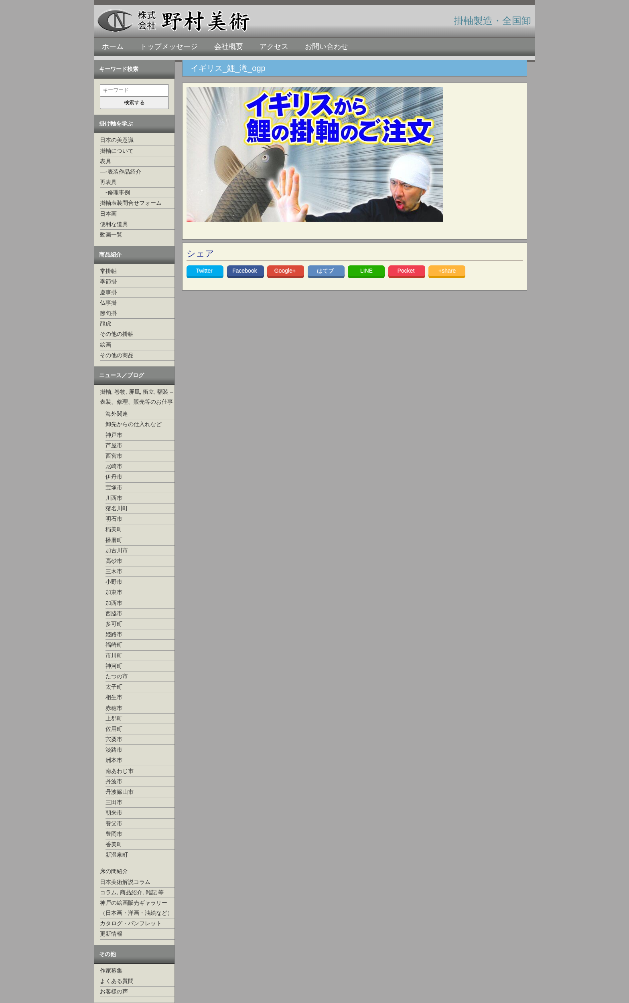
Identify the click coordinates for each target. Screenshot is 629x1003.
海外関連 (117, 414)
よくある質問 (117, 981)
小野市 (114, 581)
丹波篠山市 (120, 792)
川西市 (114, 498)
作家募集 (111, 970)
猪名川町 (117, 508)
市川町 (114, 655)
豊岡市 (114, 834)
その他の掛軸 (117, 334)
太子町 (114, 686)
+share (447, 270)
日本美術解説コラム (125, 882)
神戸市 (114, 435)
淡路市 (114, 749)
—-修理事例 (115, 192)
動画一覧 (111, 234)
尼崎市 (114, 466)
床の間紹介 (114, 871)
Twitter (205, 270)
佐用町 (114, 729)
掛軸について (117, 151)
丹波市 (114, 781)
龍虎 (105, 323)
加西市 (114, 603)
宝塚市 (114, 487)
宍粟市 (114, 739)
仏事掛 (108, 302)
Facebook (245, 270)
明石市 (114, 519)
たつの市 (117, 676)
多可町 (114, 624)
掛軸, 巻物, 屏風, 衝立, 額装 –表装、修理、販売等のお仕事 (136, 396)
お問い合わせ (326, 46)
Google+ (285, 270)
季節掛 (108, 281)
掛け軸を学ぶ (116, 123)
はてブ (326, 270)
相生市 (114, 697)
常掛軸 (108, 271)
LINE (366, 270)
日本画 (108, 213)
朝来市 (114, 812)
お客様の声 (114, 991)
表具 (105, 161)
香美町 (114, 844)
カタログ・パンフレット (131, 923)
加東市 (114, 592)
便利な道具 (114, 224)
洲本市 (114, 760)
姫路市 (114, 634)
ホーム (113, 46)
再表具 (108, 182)
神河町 (114, 666)
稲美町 (114, 529)
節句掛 (108, 313)
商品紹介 (110, 254)
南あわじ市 (120, 771)
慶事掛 (108, 292)
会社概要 (228, 46)
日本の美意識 (117, 140)
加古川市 (117, 550)
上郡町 (114, 718)
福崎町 (114, 644)
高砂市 (114, 561)
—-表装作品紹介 (120, 171)
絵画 (105, 345)
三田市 (114, 802)
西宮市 (114, 456)
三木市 (114, 571)
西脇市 (114, 613)
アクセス (274, 46)
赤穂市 (114, 708)
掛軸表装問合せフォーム (131, 203)
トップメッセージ (169, 46)
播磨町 (114, 540)
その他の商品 (117, 355)
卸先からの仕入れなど (134, 424)
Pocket (406, 270)
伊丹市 (114, 476)
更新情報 (111, 933)
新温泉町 (117, 854)
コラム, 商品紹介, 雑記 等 (132, 892)
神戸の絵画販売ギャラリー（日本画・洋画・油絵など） (136, 908)
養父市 (114, 823)
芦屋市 (114, 445)
